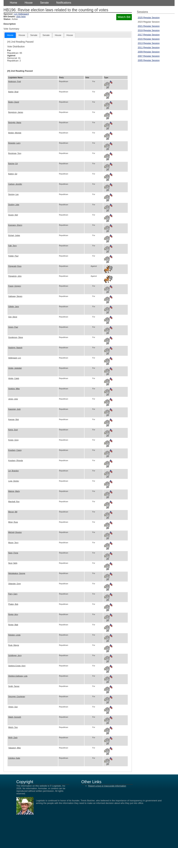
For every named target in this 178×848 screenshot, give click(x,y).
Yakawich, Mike (14, 748)
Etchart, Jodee (14, 235)
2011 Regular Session (149, 47)
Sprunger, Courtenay (16, 696)
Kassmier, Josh (14, 409)
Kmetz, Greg (13, 440)
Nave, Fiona (13, 553)
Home (13, 2)
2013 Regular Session (149, 43)
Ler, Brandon (13, 471)
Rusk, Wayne (13, 645)
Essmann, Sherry (15, 225)
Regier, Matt (13, 625)
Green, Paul (13, 327)
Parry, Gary (12, 594)
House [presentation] (10, 35)
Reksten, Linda (14, 635)
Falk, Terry (12, 246)
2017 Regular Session (149, 34)
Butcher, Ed (13, 163)
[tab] (10, 35)
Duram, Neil (13, 215)
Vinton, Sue (13, 707)
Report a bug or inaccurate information (107, 786)
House (28, 2)
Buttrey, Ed (12, 174)
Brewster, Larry (14, 143)
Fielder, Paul (13, 256)
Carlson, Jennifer (15, 184)
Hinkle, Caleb (13, 378)
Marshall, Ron (13, 501)
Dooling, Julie (13, 205)
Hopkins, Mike (14, 389)
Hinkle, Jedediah (15, 368)
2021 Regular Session (149, 26)
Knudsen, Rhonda (15, 460)
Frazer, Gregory (14, 286)
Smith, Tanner (13, 686)
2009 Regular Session (149, 51)
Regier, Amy (13, 614)
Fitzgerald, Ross (14, 266)
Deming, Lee (13, 194)
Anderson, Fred (14, 81)
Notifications (63, 2)
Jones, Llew (13, 399)
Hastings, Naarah (15, 348)
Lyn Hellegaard (21, 14)
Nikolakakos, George (16, 573)
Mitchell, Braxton (15, 532)
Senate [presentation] (33, 35)
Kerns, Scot (13, 430)
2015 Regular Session (149, 39)
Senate (44, 2)
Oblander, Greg (14, 584)
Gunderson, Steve (15, 337)
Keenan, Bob (13, 419)
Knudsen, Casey (15, 450)
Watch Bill (124, 17)
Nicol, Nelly (12, 563)
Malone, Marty (14, 491)
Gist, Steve (12, 317)
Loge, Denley (13, 481)
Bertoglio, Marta (14, 122)
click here (21, 16)
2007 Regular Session (149, 56)
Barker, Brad (13, 92)
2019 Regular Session (149, 30)
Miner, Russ (13, 522)
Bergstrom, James (15, 112)
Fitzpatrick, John (15, 276)
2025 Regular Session (149, 17)
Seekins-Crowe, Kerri (16, 666)
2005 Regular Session (149, 60)
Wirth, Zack (12, 737)
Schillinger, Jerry (15, 655)
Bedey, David (13, 102)
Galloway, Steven (15, 296)
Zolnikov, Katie (14, 758)
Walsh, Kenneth (14, 717)
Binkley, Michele (14, 133)
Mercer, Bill (12, 512)
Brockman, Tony (14, 153)
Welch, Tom (13, 727)
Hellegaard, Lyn (14, 358)
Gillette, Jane (13, 306)
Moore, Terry (13, 543)
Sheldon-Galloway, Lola (17, 676)
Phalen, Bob (13, 604)
